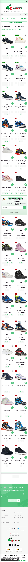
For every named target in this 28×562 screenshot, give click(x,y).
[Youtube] (18, 545)
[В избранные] (12, 35)
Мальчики (8, 29)
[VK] (15, 545)
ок (15, 559)
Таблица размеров (18, 520)
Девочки (3, 29)
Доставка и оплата (18, 512)
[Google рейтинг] (18, 550)
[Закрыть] (26, 1)
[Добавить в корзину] (12, 47)
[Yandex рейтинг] (9, 550)
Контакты (3, 524)
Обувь (8, 18)
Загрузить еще (14, 471)
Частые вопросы (4, 520)
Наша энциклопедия (18, 517)
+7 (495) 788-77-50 (14, 528)
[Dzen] (13, 545)
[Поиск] (18, 15)
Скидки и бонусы (17, 515)
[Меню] (2, 15)
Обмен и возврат (4, 515)
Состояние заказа (5, 522)
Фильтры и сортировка (14, 23)
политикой (19, 209)
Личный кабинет (4, 512)
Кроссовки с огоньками (17, 29)
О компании (16, 522)
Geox (18, 18)
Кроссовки (13, 18)
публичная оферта (22, 560)
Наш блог (3, 517)
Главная (3, 18)
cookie (12, 559)
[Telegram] (18, 528)
